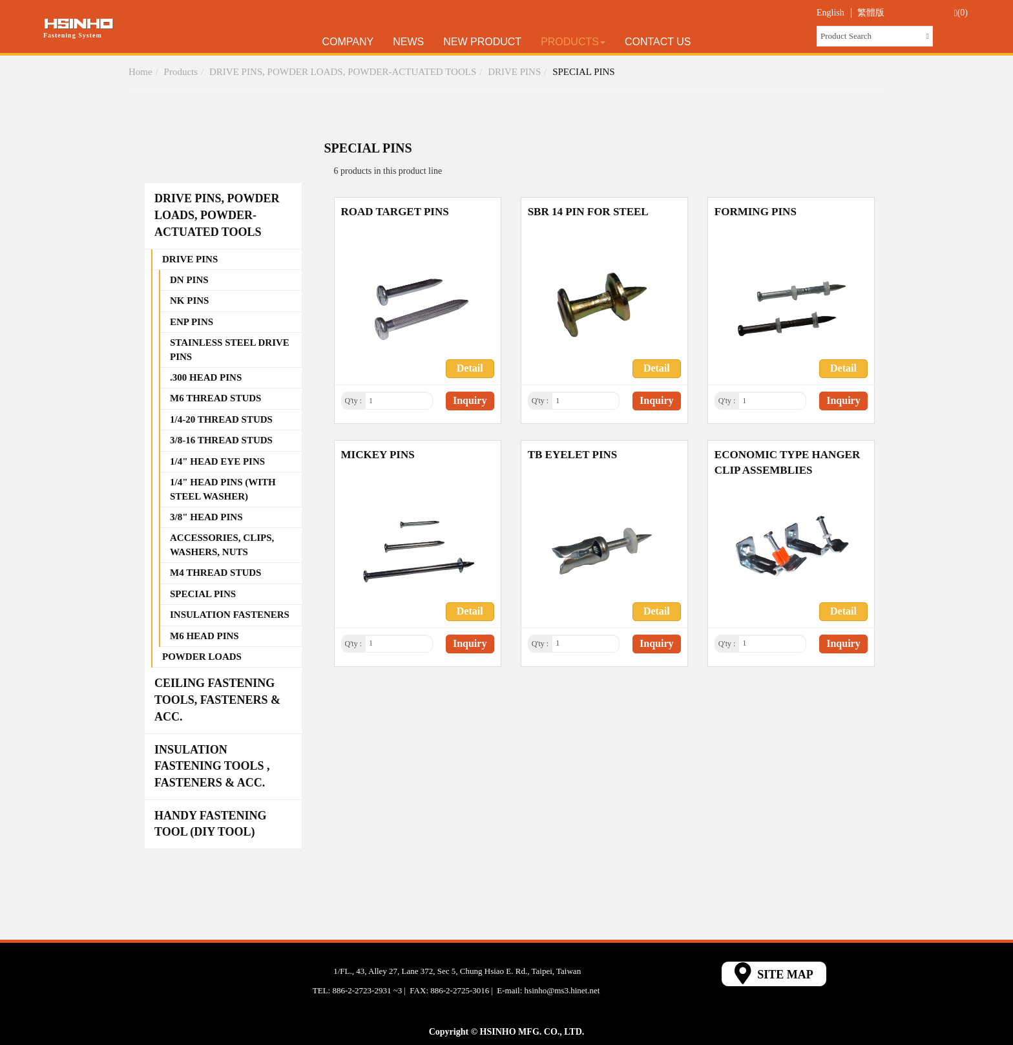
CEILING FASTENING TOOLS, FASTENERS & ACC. (217, 700)
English (830, 12)
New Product (482, 41)
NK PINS (189, 300)
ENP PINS (191, 322)
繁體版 (870, 12)
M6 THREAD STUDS (215, 398)
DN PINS (189, 280)
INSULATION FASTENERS (229, 614)
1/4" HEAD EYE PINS (217, 461)
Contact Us (658, 41)
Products (573, 41)
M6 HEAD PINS (204, 636)
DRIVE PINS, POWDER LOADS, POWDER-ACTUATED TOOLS (342, 72)
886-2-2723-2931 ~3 (367, 990)
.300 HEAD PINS (206, 377)
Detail (470, 368)
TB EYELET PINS (573, 455)
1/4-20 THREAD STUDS (221, 419)
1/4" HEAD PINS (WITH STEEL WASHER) (223, 489)
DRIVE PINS (514, 72)
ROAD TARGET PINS (395, 212)
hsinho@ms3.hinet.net (562, 990)
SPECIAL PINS (583, 72)
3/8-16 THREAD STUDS (221, 440)
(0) (961, 13)
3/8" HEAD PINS (206, 517)
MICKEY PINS (378, 455)
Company (348, 41)
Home (140, 72)
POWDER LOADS (202, 656)
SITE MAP (774, 973)
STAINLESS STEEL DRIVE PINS (229, 349)
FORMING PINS (756, 212)
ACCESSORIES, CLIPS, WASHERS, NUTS (222, 544)
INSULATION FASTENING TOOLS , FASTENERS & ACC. (212, 766)
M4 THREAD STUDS (215, 572)
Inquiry (469, 400)
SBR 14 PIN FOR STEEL (588, 212)
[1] (399, 401)
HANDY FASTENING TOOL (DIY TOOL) (210, 824)
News (408, 41)
